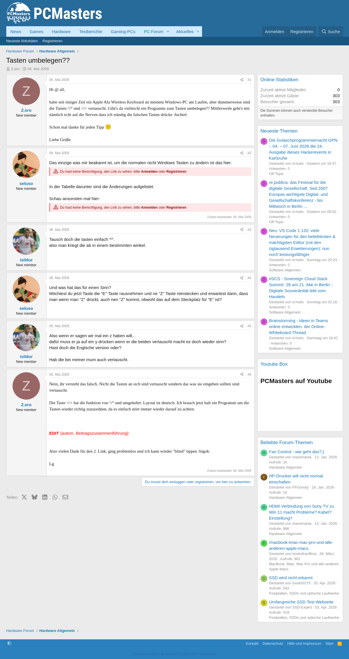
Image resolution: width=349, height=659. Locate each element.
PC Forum (153, 31)
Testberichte (90, 31)
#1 (249, 80)
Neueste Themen (279, 131)
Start (329, 643)
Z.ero (15, 69)
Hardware (61, 31)
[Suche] (330, 31)
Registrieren (52, 41)
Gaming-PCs (123, 31)
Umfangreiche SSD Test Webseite (301, 601)
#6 (249, 375)
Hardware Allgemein (285, 467)
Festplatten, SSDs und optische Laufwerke (304, 593)
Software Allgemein (285, 270)
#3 (249, 230)
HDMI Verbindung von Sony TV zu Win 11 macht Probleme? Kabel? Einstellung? (301, 512)
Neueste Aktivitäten (22, 41)
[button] (168, 31)
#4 (249, 278)
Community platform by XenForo (174, 654)
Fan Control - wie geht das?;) (296, 451)
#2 (249, 153)
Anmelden (149, 172)
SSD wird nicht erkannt (291, 577)
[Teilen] (241, 80)
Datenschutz (273, 643)
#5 (249, 326)
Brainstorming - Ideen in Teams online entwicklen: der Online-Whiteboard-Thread (298, 326)
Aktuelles (184, 31)
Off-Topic (276, 174)
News (16, 31)
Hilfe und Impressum (304, 643)
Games (36, 31)
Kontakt (252, 643)
